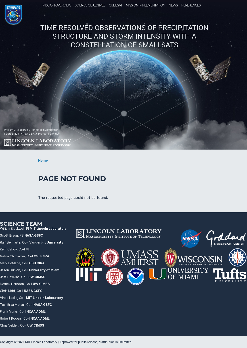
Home (43, 160)
